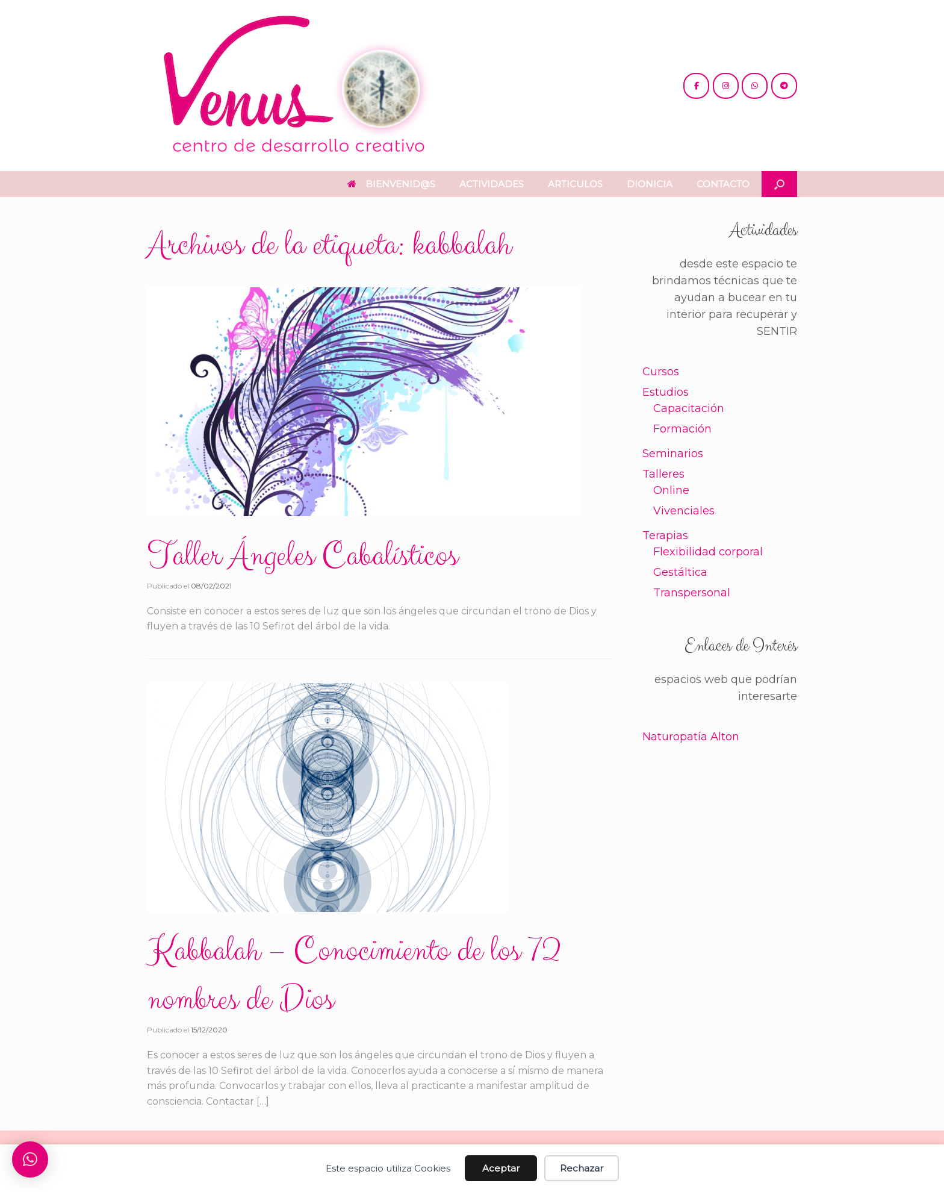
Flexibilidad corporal (708, 551)
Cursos (660, 371)
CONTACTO (723, 184)
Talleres (663, 474)
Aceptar (501, 1168)
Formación (682, 428)
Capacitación (688, 408)
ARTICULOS (575, 184)
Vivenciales (684, 510)
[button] (779, 184)
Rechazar (581, 1168)
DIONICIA (649, 184)
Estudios (665, 392)
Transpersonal (691, 592)
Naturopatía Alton (690, 736)
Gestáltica (680, 572)
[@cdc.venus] (696, 86)
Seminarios (672, 453)
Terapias (665, 535)
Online (671, 490)
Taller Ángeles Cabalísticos (302, 556)
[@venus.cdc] (726, 86)
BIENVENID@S (391, 184)
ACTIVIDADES (491, 184)
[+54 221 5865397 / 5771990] (755, 86)
